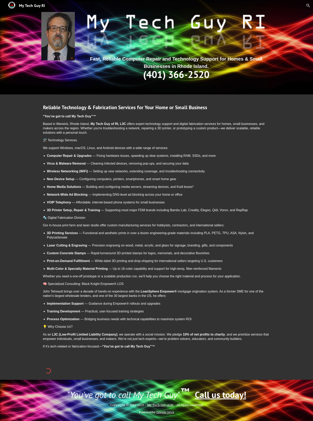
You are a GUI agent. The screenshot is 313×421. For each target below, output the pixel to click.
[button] (308, 5)
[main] (176, 67)
